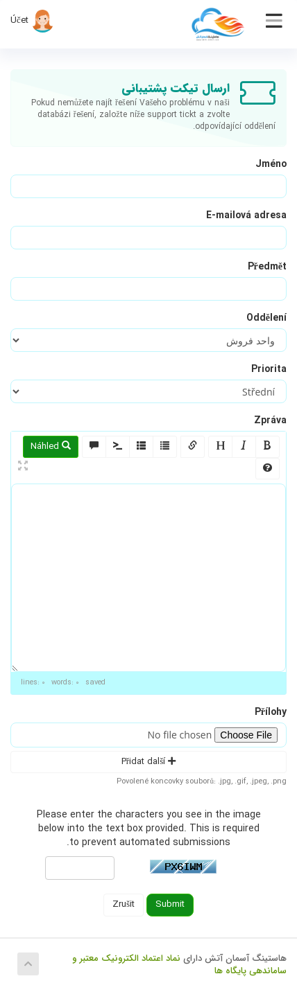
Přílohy (271, 712)
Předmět (267, 267)
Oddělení (266, 318)
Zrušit (123, 904)
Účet (32, 20)
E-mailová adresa (246, 215)
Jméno (271, 164)
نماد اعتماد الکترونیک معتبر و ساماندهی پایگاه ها (179, 965)
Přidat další (148, 761)
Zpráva (270, 420)
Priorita (269, 369)
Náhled (51, 446)
